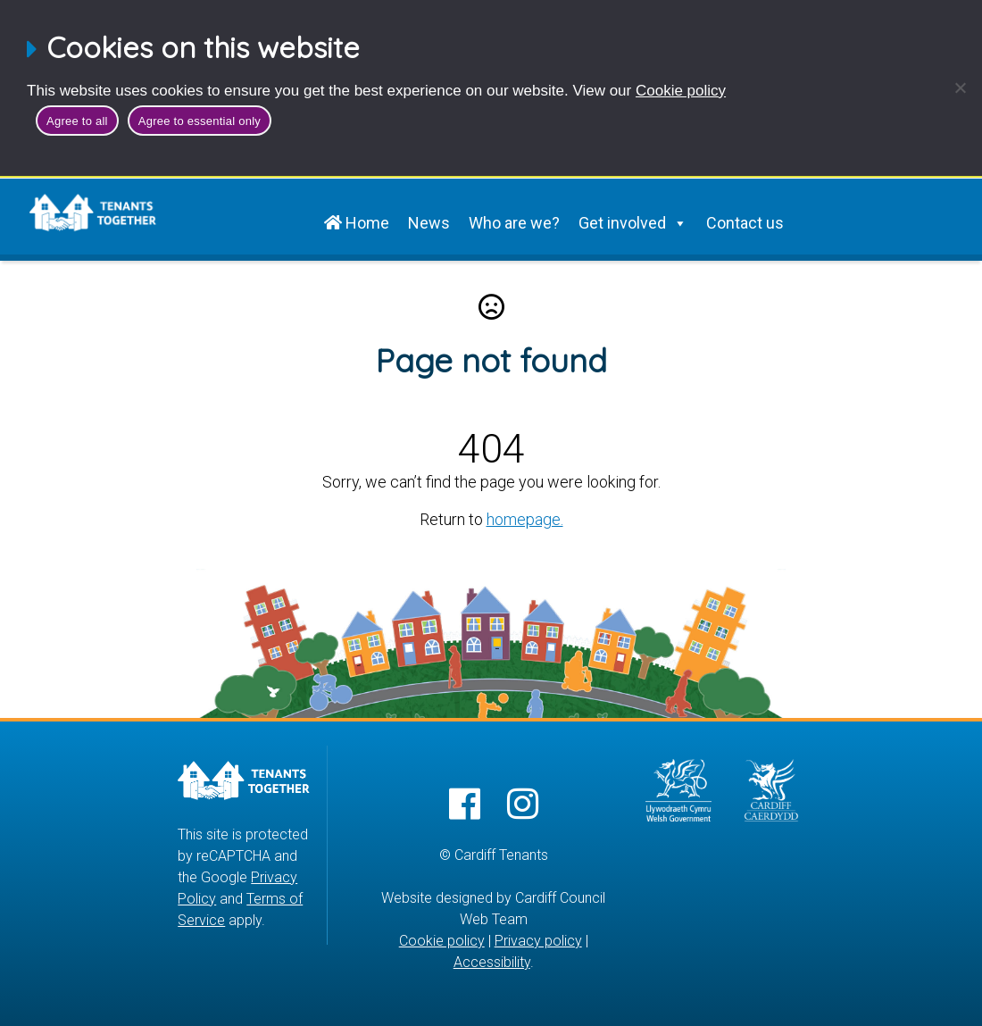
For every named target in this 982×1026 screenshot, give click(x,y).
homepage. (525, 519)
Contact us (745, 222)
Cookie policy (681, 90)
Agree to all (77, 121)
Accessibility (492, 962)
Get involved (632, 223)
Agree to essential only (199, 121)
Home (356, 222)
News (429, 222)
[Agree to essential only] (960, 87)
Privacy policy (538, 940)
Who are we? (514, 222)
